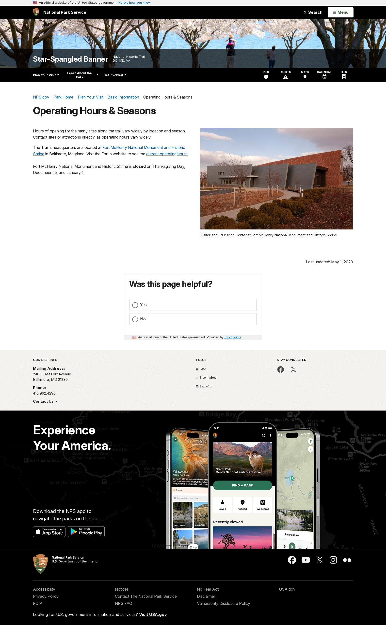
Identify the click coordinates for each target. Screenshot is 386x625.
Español (203, 386)
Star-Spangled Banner (70, 59)
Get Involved (114, 75)
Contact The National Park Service (146, 596)
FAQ (200, 369)
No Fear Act (208, 589)
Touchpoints (232, 337)
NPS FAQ (123, 603)
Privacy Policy (46, 596)
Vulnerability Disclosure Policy (223, 603)
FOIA (38, 603)
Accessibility (44, 589)
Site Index (205, 377)
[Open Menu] (341, 12)
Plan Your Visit (46, 75)
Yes (143, 304)
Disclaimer (206, 596)
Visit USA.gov (153, 614)
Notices (122, 589)
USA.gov (287, 589)
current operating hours (167, 153)
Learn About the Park (82, 75)
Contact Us (44, 401)
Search (312, 12)
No (143, 318)
